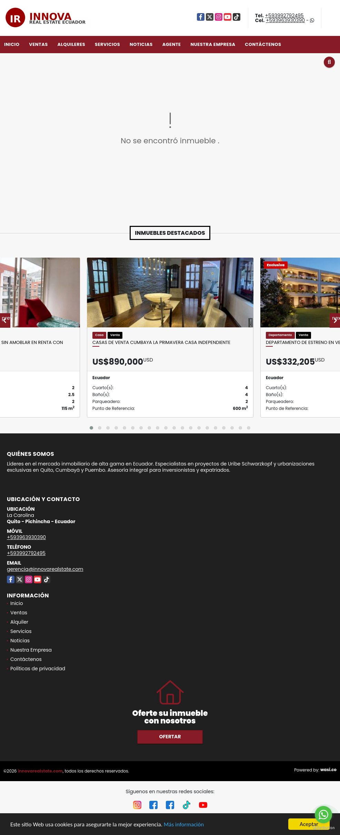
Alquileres (71, 44)
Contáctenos (263, 44)
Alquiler (19, 621)
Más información (184, 824)
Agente (171, 44)
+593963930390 (285, 20)
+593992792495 (284, 15)
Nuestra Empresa (212, 44)
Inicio (11, 44)
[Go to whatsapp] (323, 814)
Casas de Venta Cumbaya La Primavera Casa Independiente (161, 342)
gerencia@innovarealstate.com (45, 569)
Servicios (107, 44)
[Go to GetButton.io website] (323, 828)
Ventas (38, 44)
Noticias (141, 44)
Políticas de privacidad (37, 668)
